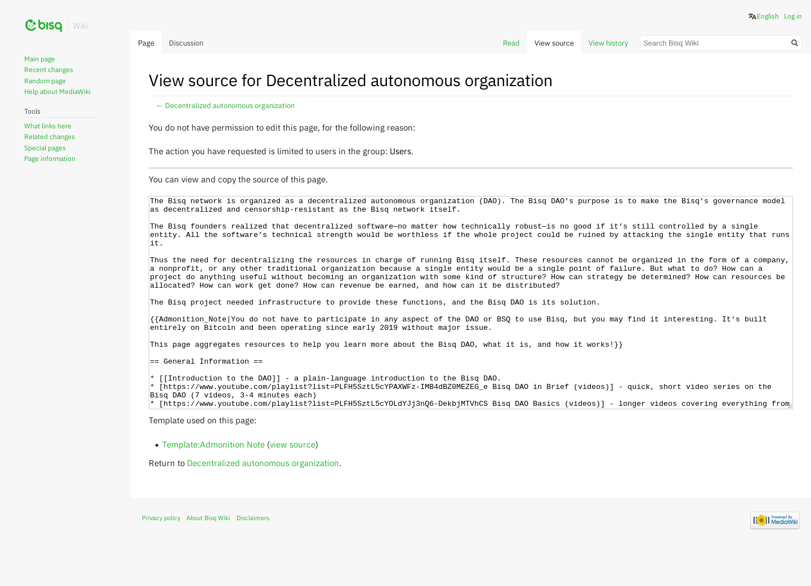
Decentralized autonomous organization (230, 105)
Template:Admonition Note (213, 486)
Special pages (45, 148)
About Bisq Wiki (208, 560)
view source (292, 486)
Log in (793, 16)
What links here (48, 126)
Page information (49, 158)
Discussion (186, 43)
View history (608, 43)
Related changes (49, 136)
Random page (45, 81)
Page (146, 43)
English (768, 16)
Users (400, 150)
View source (554, 43)
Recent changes (48, 69)
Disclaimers (253, 560)
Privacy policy (161, 560)
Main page (39, 59)
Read (511, 43)
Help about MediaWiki (57, 91)
